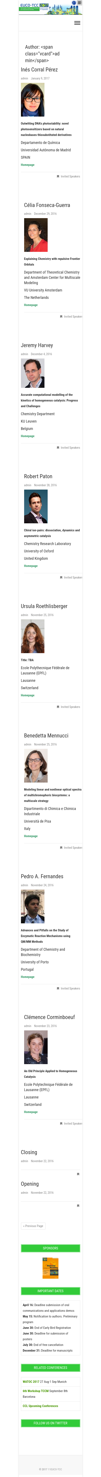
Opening (30, 1184)
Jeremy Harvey (37, 345)
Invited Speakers (70, 176)
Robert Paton (38, 476)
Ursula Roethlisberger (44, 606)
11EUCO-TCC (55, 1469)
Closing (29, 1152)
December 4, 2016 (41, 354)
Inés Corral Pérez (39, 69)
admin (25, 78)
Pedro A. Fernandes (42, 876)
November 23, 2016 (45, 1026)
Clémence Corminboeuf (49, 1017)
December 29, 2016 (45, 213)
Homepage (31, 836)
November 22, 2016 (42, 1161)
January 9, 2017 (40, 78)
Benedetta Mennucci (46, 735)
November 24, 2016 (42, 885)
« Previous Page (33, 1226)
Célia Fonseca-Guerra (47, 205)
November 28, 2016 (45, 485)
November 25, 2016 (42, 615)
